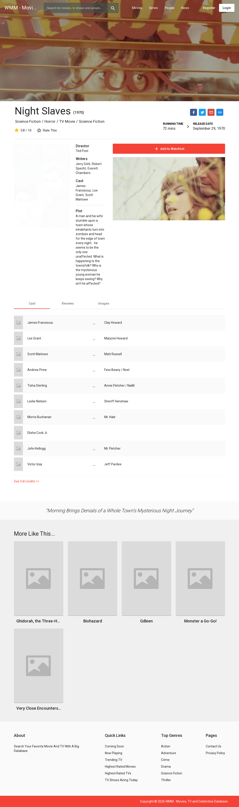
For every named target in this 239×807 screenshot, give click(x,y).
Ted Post (82, 151)
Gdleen (146, 621)
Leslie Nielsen (36, 401)
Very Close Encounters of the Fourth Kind (38, 708)
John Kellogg (36, 448)
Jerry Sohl (83, 164)
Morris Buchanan (39, 417)
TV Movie (67, 121)
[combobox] (81, 8)
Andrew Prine (37, 370)
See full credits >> (26, 481)
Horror (49, 121)
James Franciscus (40, 322)
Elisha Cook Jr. (37, 433)
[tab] (32, 303)
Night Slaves (44, 111)
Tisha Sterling (37, 385)
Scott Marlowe (37, 354)
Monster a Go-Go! (200, 621)
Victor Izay (34, 464)
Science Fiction (28, 121)
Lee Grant (34, 338)
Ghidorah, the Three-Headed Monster (38, 621)
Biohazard (92, 621)
